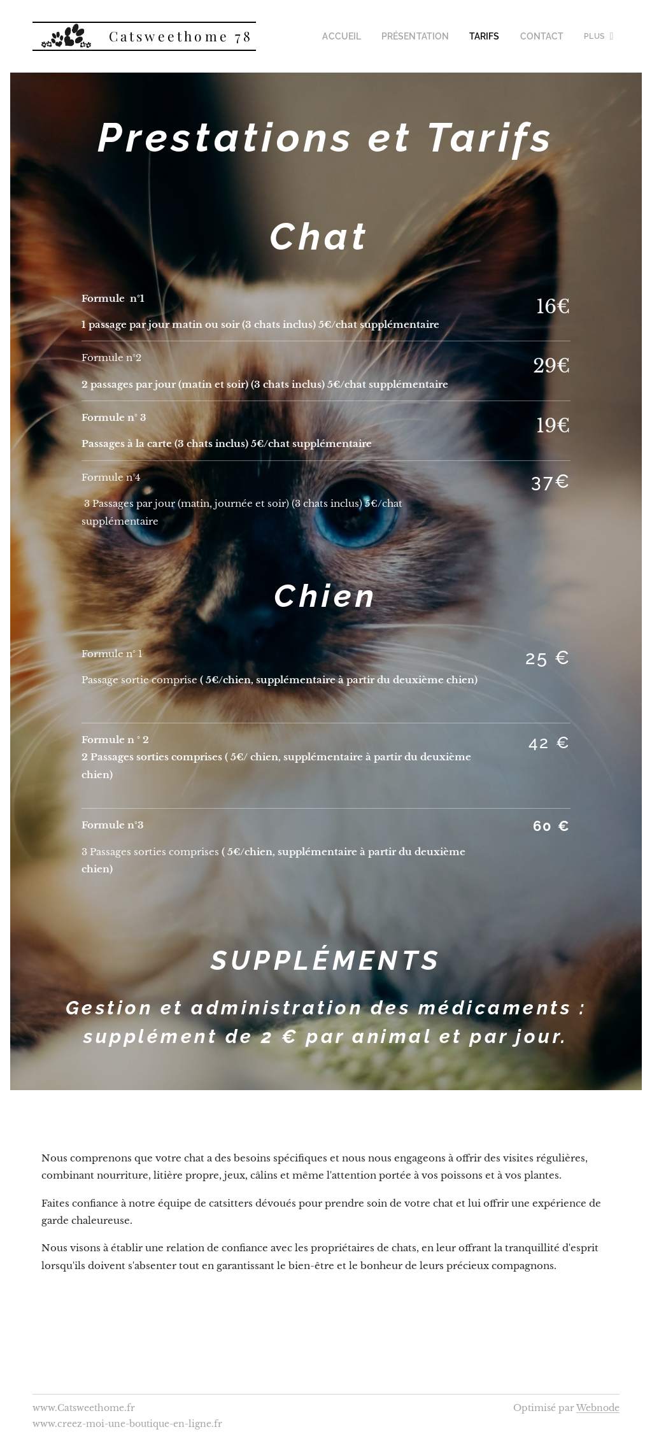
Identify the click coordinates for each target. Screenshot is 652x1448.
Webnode (598, 1408)
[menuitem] (362, 36)
